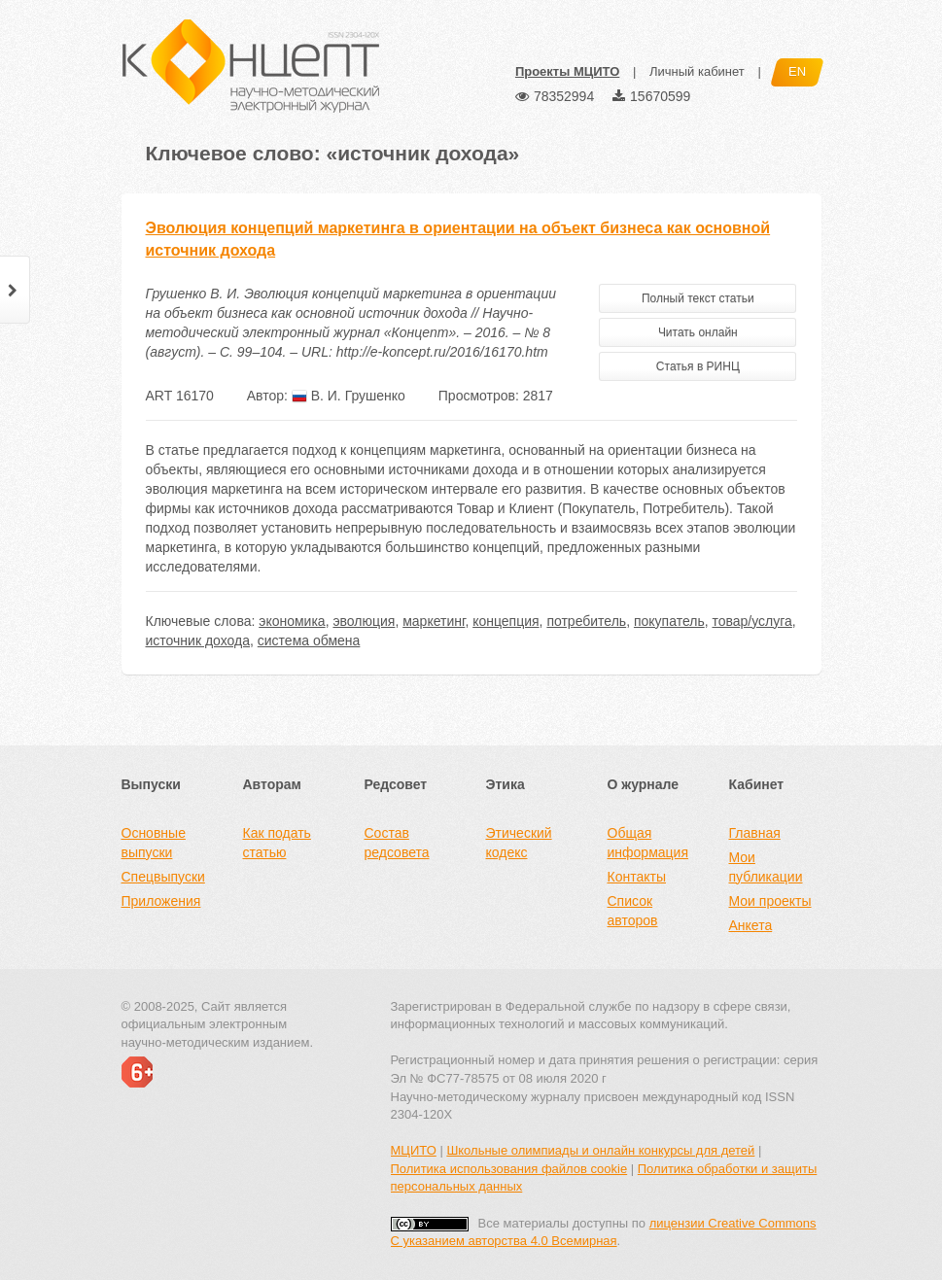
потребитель (586, 621)
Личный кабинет (697, 71)
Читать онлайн (698, 332)
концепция (505, 621)
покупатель (669, 621)
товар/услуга (751, 621)
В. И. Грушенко (348, 395)
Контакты (637, 876)
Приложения (161, 901)
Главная (755, 833)
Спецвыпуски (163, 876)
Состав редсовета (397, 842)
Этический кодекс (519, 842)
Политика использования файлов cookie (509, 1168)
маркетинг (433, 621)
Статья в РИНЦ (698, 366)
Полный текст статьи (698, 298)
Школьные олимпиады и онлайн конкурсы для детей (600, 1150)
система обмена (309, 640)
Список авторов (633, 910)
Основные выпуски (154, 842)
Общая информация (648, 842)
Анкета (751, 925)
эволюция (363, 621)
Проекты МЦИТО (567, 71)
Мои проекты (770, 901)
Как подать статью (277, 842)
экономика (292, 621)
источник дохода (198, 640)
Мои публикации (766, 866)
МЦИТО (413, 1150)
